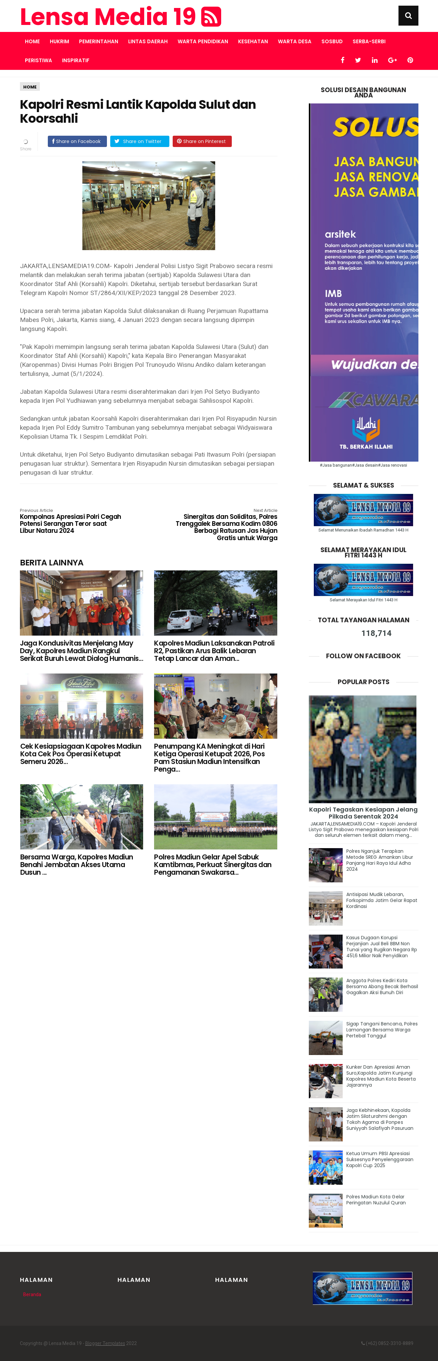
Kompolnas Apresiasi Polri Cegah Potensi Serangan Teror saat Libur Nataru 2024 (71, 521)
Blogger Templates (105, 1343)
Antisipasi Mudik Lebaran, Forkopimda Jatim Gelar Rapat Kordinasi (382, 900)
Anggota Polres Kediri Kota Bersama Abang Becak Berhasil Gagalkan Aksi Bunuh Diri (382, 986)
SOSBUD (332, 41)
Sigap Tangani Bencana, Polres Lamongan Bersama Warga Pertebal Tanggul (382, 1029)
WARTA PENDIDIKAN (203, 41)
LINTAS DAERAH (148, 41)
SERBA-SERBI (369, 41)
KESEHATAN (253, 41)
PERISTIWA (38, 60)
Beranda (32, 1294)
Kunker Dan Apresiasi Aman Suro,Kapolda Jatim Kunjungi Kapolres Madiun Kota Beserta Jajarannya (381, 1076)
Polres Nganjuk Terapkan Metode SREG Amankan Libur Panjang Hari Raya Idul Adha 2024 (379, 860)
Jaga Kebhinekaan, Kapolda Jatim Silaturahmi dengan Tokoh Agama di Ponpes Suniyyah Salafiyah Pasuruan (380, 1119)
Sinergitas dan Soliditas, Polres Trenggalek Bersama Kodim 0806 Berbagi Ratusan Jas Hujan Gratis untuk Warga (225, 525)
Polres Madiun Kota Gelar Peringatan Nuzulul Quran (376, 1199)
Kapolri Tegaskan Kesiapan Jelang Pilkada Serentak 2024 (363, 813)
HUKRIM (59, 41)
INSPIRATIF (75, 60)
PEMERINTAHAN (98, 41)
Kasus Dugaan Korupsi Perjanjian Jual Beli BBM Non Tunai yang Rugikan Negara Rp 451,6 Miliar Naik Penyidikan (381, 946)
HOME (30, 87)
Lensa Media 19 (120, 17)
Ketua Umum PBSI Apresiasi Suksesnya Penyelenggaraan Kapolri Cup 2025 (380, 1159)
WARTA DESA (294, 41)
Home (32, 41)
